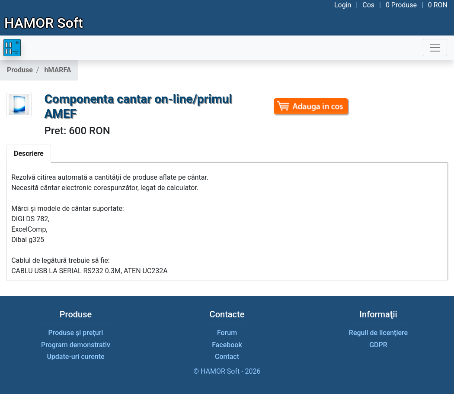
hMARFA (57, 70)
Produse (20, 70)
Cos (368, 5)
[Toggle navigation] (435, 47)
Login (342, 5)
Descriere (29, 153)
